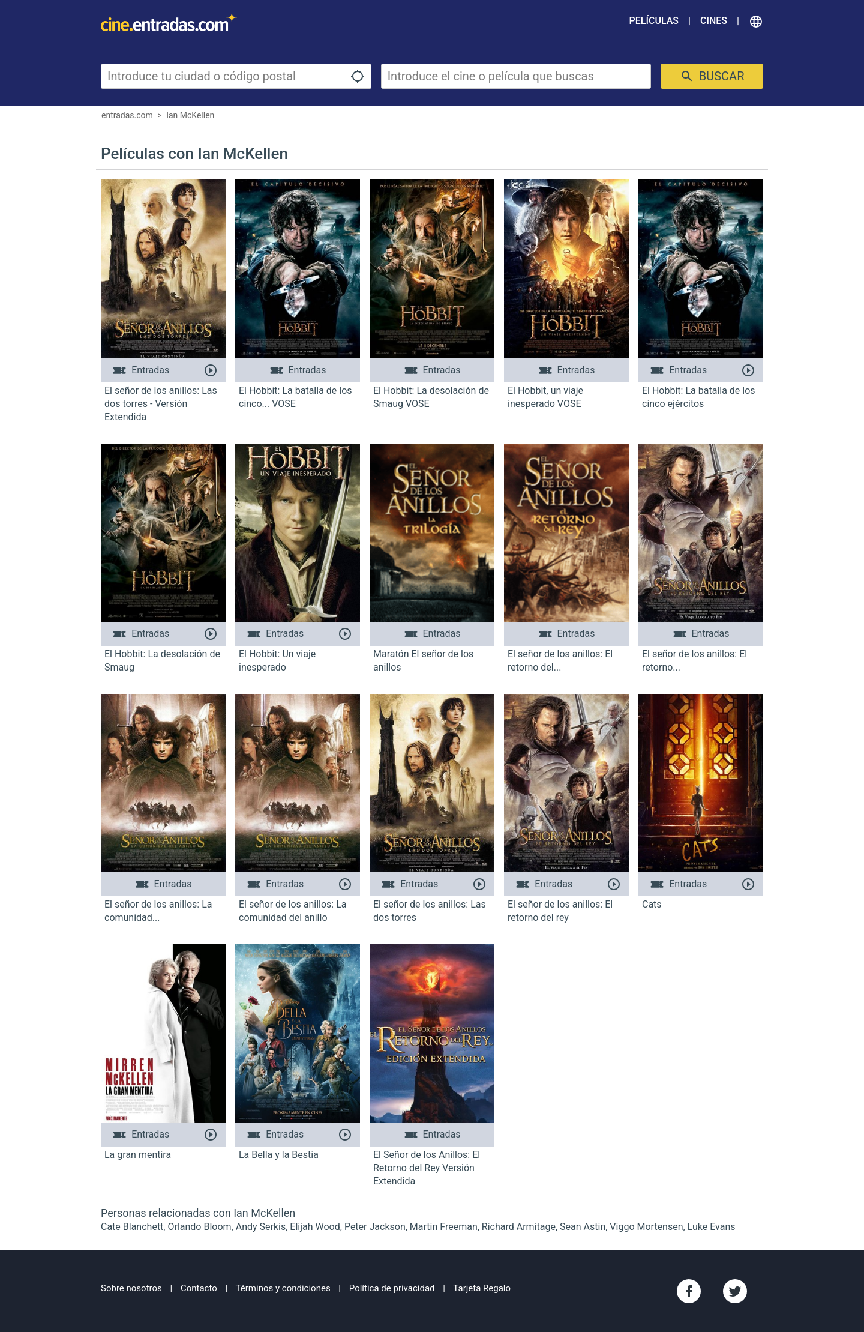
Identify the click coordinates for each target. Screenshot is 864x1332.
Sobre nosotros (131, 1288)
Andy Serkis (261, 1226)
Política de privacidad (392, 1288)
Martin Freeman (444, 1226)
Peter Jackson (375, 1226)
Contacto (199, 1288)
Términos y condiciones (283, 1288)
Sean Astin (582, 1226)
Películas (654, 20)
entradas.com (127, 115)
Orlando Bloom (199, 1226)
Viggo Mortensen (646, 1226)
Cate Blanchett (132, 1226)
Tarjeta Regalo (482, 1288)
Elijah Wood (315, 1226)
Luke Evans (712, 1226)
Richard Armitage (519, 1226)
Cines (713, 20)
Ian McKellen (190, 115)
